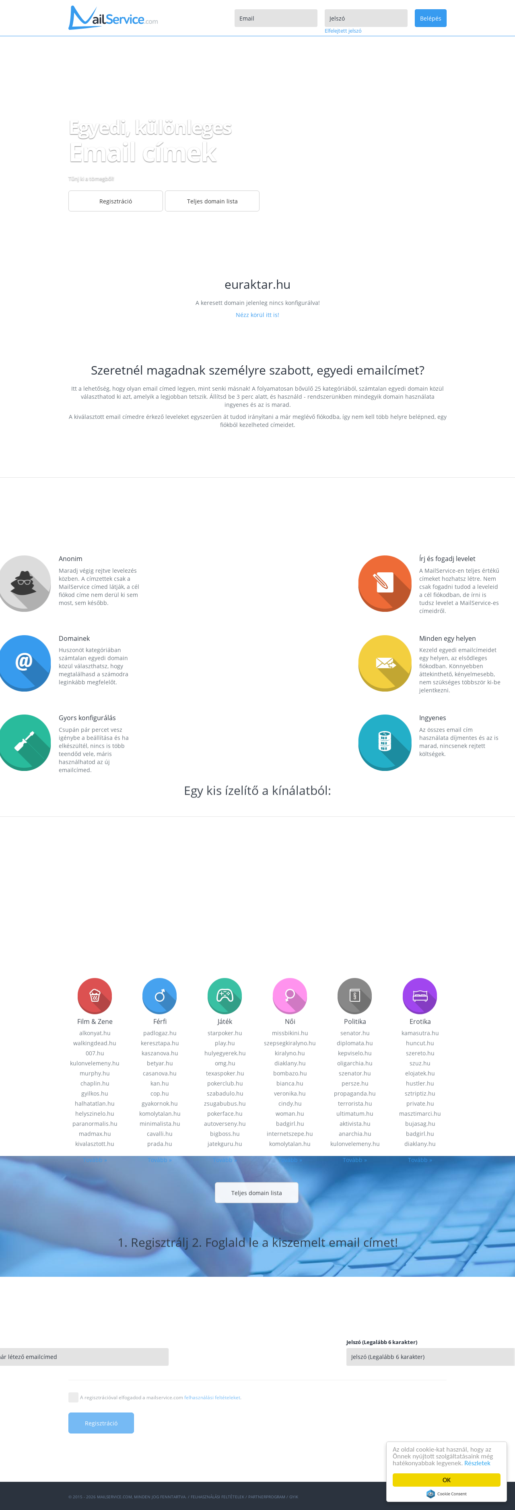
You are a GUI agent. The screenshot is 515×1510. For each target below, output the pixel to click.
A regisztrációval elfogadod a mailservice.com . (160, 1397)
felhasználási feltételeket (212, 1397)
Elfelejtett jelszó (343, 30)
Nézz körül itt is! (257, 315)
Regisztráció (115, 201)
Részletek (477, 1463)
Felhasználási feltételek (217, 1497)
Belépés (430, 18)
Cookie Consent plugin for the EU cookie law (446, 1493)
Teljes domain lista (212, 201)
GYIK (293, 1497)
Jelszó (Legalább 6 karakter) (464, 1342)
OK (447, 1480)
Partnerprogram (266, 1497)
